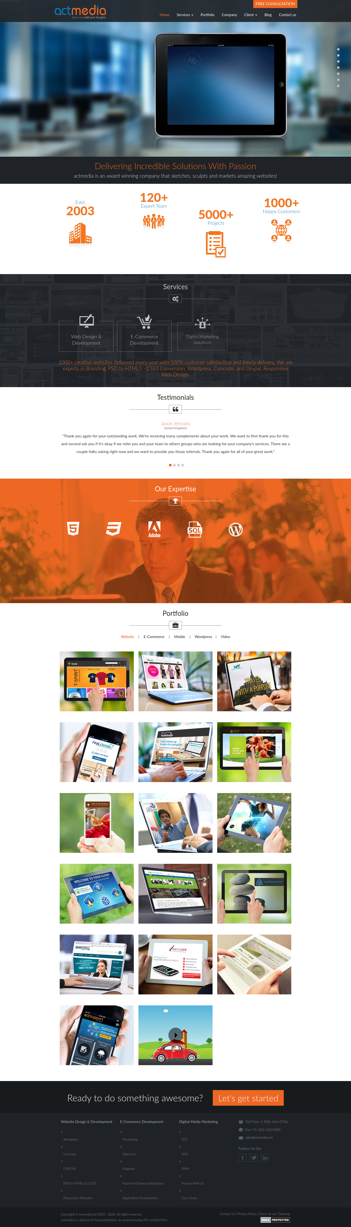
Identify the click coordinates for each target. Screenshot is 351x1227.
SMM (185, 1169)
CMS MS (69, 1169)
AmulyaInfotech (106, 1220)
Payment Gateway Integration (143, 1183)
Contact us (287, 14)
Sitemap (284, 1214)
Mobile (179, 636)
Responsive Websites (78, 1198)
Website (127, 636)
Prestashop (130, 1139)
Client (250, 14)
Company (229, 14)
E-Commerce (154, 636)
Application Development (140, 1198)
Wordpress (203, 636)
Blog (268, 14)
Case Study (189, 1198)
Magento (129, 1169)
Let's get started (248, 1098)
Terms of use (267, 1214)
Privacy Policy (246, 1214)
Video (225, 636)
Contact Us (227, 1214)
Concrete (69, 1154)
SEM (185, 1154)
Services (185, 14)
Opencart (129, 1154)
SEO (185, 1139)
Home (164, 14)
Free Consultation (275, 3)
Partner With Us (193, 1183)
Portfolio (207, 14)
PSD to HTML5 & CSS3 (79, 1183)
